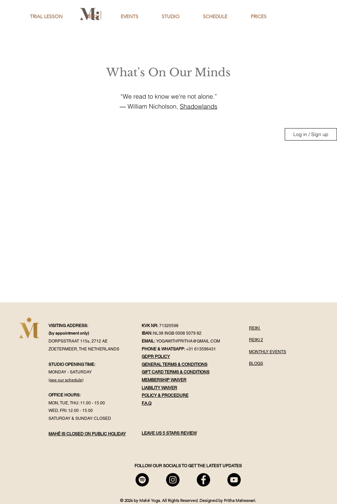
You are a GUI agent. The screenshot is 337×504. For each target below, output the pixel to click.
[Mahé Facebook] (203, 479)
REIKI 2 (256, 339)
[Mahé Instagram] (173, 479)
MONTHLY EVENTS (267, 351)
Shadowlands (198, 106)
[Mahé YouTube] (234, 479)
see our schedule (66, 380)
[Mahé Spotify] (142, 479)
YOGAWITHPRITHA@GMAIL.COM (188, 341)
